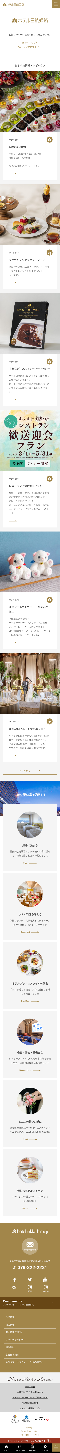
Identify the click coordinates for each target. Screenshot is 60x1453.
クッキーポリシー (15, 1339)
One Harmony (18, 1303)
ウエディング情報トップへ (30, 46)
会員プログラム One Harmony (30, 1392)
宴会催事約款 (12, 1354)
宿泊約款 (10, 1347)
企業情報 (10, 1317)
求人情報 (10, 1324)
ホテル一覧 (30, 1387)
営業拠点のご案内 (30, 1403)
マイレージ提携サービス (30, 1408)
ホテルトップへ (30, 42)
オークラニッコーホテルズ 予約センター (30, 1397)
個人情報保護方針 (15, 1332)
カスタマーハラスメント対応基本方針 (25, 1362)
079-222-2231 (32, 1267)
